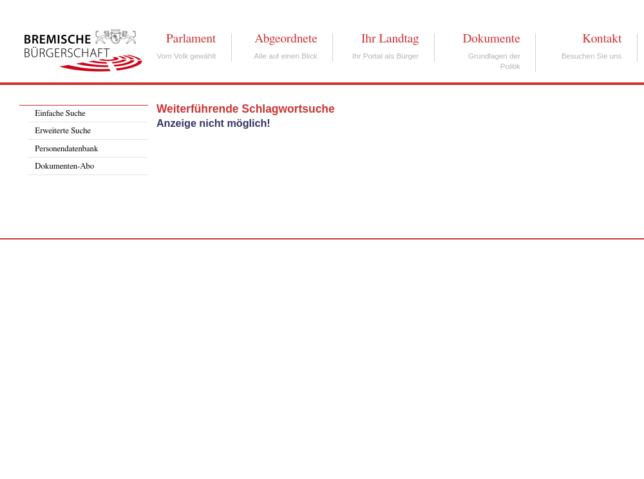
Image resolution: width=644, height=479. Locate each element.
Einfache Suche (60, 113)
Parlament (191, 38)
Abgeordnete (285, 38)
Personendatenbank (66, 149)
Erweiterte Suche (63, 131)
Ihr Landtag (390, 38)
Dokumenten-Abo (64, 166)
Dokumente (491, 38)
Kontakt (601, 38)
